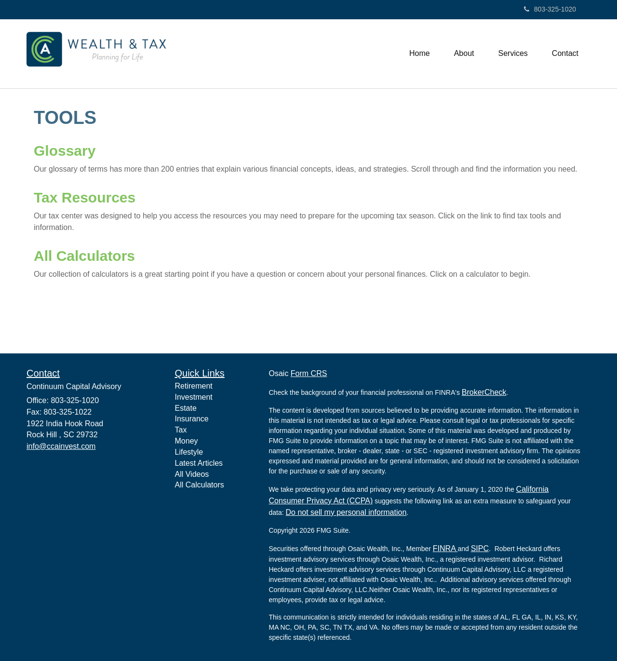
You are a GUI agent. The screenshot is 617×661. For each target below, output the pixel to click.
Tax (181, 430)
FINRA (445, 548)
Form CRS (309, 373)
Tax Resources (84, 197)
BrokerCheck (484, 392)
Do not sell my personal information (346, 512)
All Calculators (84, 256)
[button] (464, 53)
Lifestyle (189, 452)
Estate (186, 408)
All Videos (192, 474)
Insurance (192, 419)
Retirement (194, 386)
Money (186, 441)
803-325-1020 (550, 9)
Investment (194, 397)
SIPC (480, 548)
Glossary (64, 151)
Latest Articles (199, 463)
